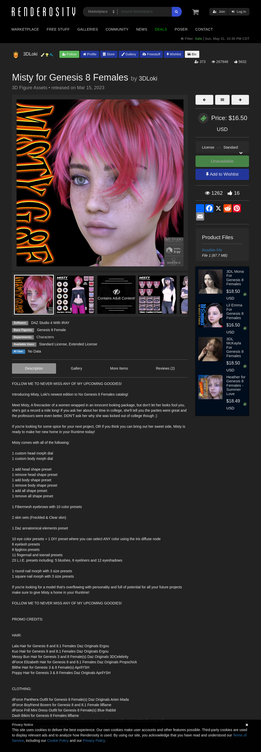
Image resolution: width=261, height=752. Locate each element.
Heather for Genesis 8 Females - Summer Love (235, 385)
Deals (161, 29)
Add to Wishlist (222, 174)
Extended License (83, 344)
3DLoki (148, 78)
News (141, 29)
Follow (69, 54)
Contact (204, 29)
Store (109, 54)
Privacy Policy (94, 740)
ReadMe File (212, 250)
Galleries (87, 29)
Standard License (53, 344)
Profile (89, 54)
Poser (181, 29)
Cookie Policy (58, 740)
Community (117, 29)
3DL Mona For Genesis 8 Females (235, 277)
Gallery (128, 54)
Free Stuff (58, 29)
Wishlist (174, 54)
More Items (119, 368)
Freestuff (151, 54)
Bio (192, 54)
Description (34, 368)
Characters (45, 337)
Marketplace (25, 29)
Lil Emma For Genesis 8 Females (235, 311)
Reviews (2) (165, 368)
